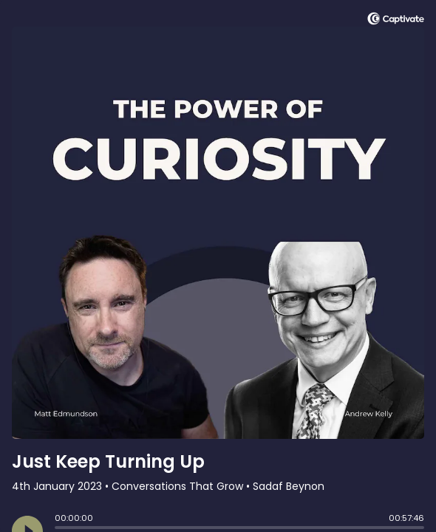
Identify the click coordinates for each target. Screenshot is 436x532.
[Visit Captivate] (395, 21)
